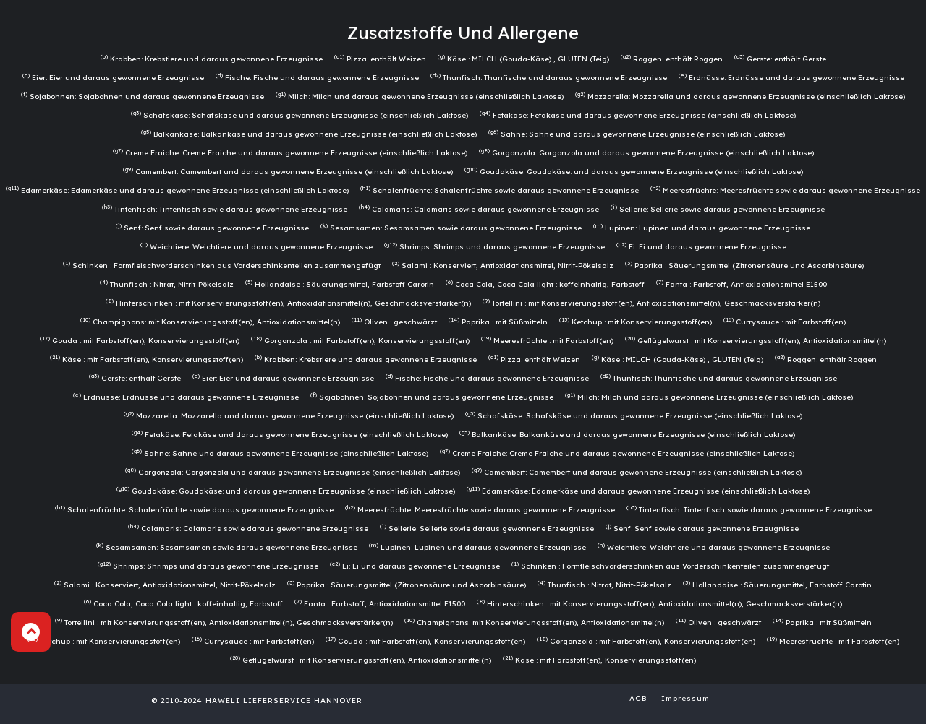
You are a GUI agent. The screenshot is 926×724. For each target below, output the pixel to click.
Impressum (685, 698)
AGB (638, 698)
